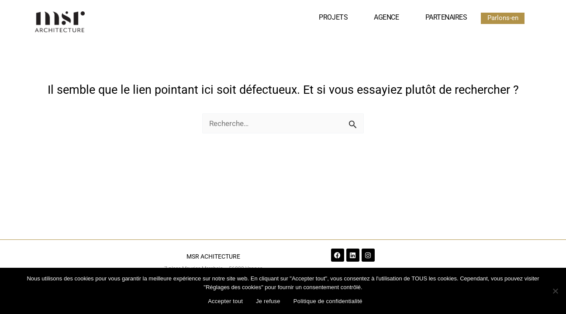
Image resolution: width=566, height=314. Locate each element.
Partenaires (446, 17)
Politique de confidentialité (327, 301)
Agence (386, 17)
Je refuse (268, 301)
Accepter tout (225, 301)
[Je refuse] (555, 291)
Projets (333, 17)
